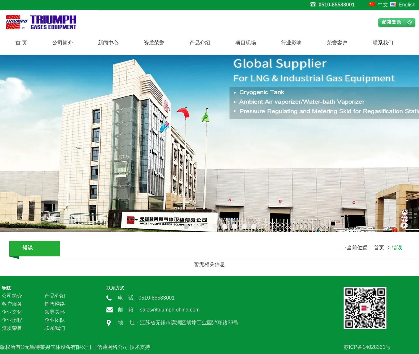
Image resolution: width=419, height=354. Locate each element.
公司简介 (62, 42)
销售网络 (54, 304)
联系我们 (383, 42)
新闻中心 (108, 42)
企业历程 (12, 320)
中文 (383, 4)
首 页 (21, 42)
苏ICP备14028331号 (367, 347)
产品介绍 (200, 42)
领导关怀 (54, 312)
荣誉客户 (337, 42)
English (407, 4)
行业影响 (291, 42)
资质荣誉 (154, 42)
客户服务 (12, 304)
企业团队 (54, 320)
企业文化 (12, 312)
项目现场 (245, 42)
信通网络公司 (112, 347)
